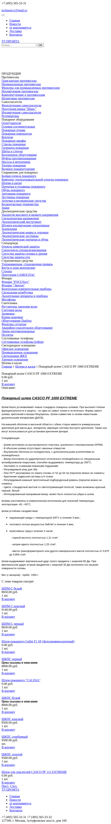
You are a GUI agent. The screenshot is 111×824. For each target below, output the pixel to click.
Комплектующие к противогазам (23, 94)
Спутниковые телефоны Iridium (23, 341)
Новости (15, 24)
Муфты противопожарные (19, 158)
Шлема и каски (12, 183)
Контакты (15, 34)
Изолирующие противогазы (20, 91)
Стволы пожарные (14, 144)
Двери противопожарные (18, 331)
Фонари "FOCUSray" (15, 281)
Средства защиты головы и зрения (24, 253)
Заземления (9, 229)
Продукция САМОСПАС (18, 274)
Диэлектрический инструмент (22, 221)
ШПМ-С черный (13, 623)
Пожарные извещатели (17, 133)
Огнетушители (11, 123)
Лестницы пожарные (15, 197)
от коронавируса (20, 27)
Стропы (7, 271)
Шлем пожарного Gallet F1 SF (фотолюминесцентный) (38, 641)
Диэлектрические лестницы (20, 236)
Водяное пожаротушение (18, 169)
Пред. (5, 786)
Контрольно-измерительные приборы (26, 289)
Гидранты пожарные (15, 147)
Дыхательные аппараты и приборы (25, 296)
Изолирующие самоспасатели (21, 112)
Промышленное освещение (20, 352)
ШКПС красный (12, 719)
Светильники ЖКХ (14, 356)
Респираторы (10, 116)
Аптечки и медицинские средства (24, 200)
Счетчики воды (12, 310)
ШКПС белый (11, 698)
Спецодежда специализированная (24, 250)
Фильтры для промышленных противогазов (31, 87)
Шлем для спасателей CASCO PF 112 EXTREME (34, 772)
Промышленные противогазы (21, 84)
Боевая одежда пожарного (19, 176)
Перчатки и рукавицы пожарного (23, 186)
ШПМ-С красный (13, 606)
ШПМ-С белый (12, 588)
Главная (14, 20)
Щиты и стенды (12, 151)
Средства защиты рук (16, 257)
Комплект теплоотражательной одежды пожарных (35, 179)
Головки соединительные (18, 126)
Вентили (7, 137)
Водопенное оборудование (19, 154)
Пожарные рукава (13, 130)
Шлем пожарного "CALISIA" (21, 680)
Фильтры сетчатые (14, 324)
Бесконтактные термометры (20, 204)
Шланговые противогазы (18, 98)
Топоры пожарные (14, 165)
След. (13, 786)
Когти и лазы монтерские (18, 267)
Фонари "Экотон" (13, 285)
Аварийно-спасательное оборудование (27, 327)
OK (40, 45)
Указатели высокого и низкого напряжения (30, 214)
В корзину (8, 384)
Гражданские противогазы (19, 80)
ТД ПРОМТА (10, 41)
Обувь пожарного (13, 190)
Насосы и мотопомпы (16, 162)
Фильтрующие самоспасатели (21, 105)
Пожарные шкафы (14, 140)
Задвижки (8, 313)
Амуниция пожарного (16, 193)
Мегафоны (9, 299)
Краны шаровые (12, 317)
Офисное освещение (15, 349)
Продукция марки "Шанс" (19, 109)
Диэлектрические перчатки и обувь (25, 239)
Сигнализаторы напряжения (20, 218)
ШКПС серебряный (15, 736)
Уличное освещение (15, 359)
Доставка (15, 31)
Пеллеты (7, 334)
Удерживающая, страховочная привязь (27, 264)
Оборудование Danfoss (17, 320)
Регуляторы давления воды (19, 306)
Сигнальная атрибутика (17, 292)
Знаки (5, 207)
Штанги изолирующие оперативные (26, 225)
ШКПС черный (12, 659)
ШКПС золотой (12, 754)
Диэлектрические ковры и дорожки (25, 232)
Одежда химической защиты (21, 246)
